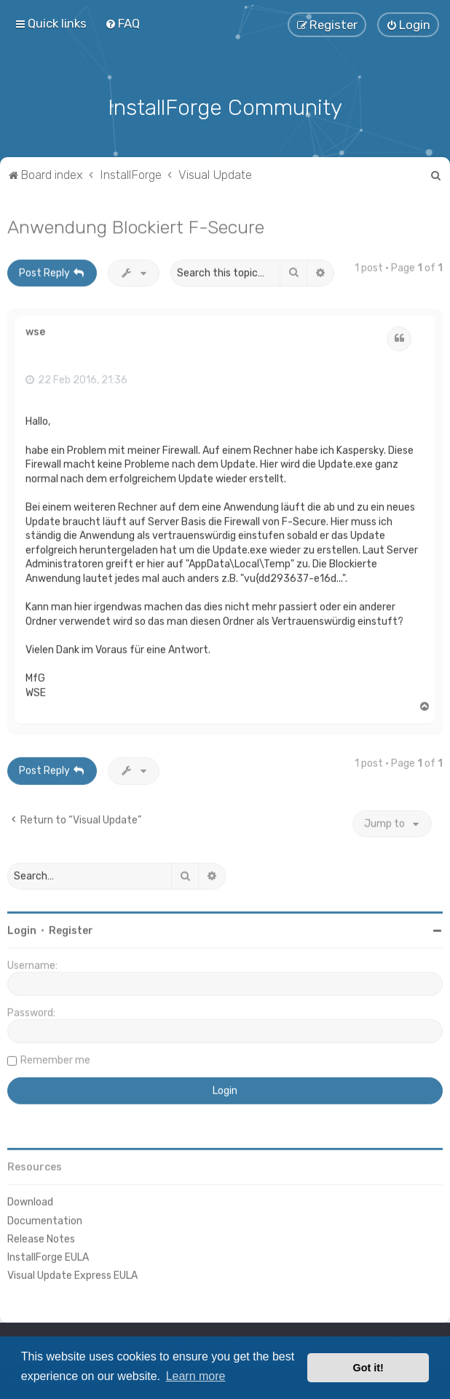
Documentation (44, 1219)
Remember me (55, 1059)
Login (21, 929)
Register (71, 929)
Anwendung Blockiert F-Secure (135, 225)
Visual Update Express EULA (72, 1274)
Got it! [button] (368, 1368)
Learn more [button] (196, 1376)
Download (30, 1201)
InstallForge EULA (48, 1255)
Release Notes (41, 1237)
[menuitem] (122, 23)
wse (35, 331)
